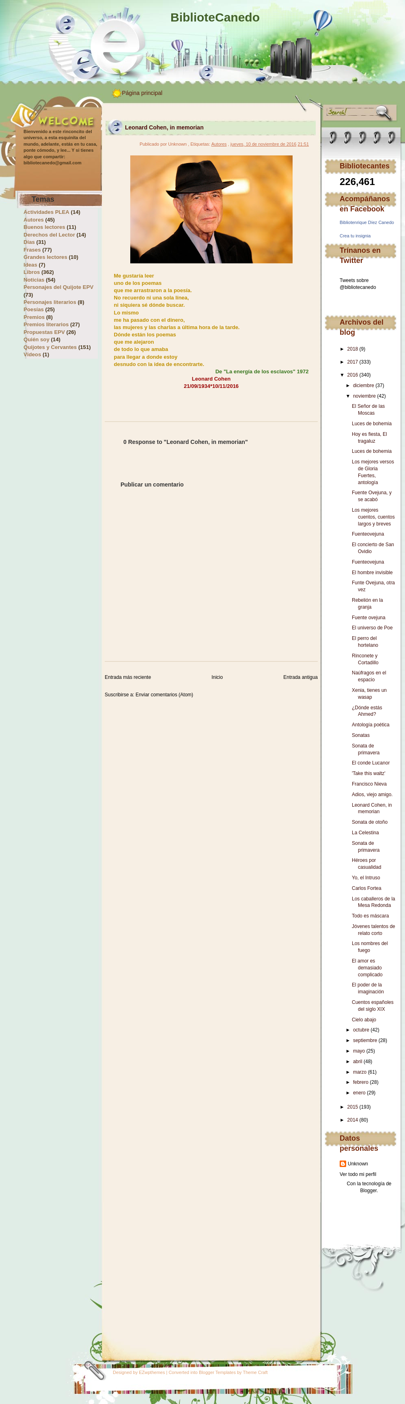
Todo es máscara (370, 916)
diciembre (363, 385)
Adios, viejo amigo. (372, 794)
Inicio (217, 677)
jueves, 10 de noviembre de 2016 (264, 144)
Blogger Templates (217, 1372)
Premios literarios (46, 324)
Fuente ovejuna (369, 617)
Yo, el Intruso (366, 878)
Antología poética (371, 725)
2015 (352, 1107)
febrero (360, 1082)
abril (357, 1061)
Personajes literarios (50, 302)
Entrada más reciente (128, 677)
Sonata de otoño (370, 822)
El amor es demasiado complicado (367, 968)
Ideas (30, 265)
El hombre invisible (372, 572)
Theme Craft (255, 1372)
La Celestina (365, 833)
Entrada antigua (300, 677)
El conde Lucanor (371, 763)
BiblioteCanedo (215, 17)
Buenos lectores (44, 227)
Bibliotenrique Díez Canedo (367, 222)
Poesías (34, 309)
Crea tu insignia (355, 235)
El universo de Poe (372, 628)
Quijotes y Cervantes (50, 347)
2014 (352, 1120)
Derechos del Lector (49, 235)
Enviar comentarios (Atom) (164, 695)
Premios (34, 317)
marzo (359, 1072)
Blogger (368, 1190)
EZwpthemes (152, 1372)
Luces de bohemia (372, 423)
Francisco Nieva (369, 784)
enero (359, 1093)
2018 (352, 349)
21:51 (303, 144)
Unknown (358, 1164)
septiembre (365, 1040)
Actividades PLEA (46, 212)
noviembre (364, 396)
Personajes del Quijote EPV (58, 287)
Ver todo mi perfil (358, 1174)
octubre (361, 1030)
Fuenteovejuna (368, 534)
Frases (32, 250)
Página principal (142, 93)
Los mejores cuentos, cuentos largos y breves (373, 517)
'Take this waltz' (369, 773)
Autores (34, 220)
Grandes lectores (45, 257)
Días (29, 242)
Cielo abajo (364, 1020)
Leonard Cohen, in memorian (164, 127)
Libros (32, 272)
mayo (359, 1051)
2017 (352, 362)
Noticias (34, 280)
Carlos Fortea (366, 888)
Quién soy (37, 339)
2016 (352, 375)
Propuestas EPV (44, 332)
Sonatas (361, 735)
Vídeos (32, 354)
